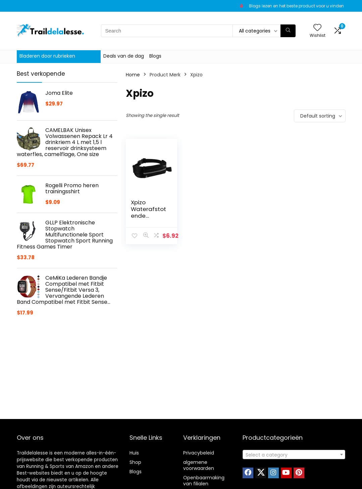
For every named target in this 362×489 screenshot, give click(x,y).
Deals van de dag (123, 56)
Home (133, 74)
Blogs (155, 56)
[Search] (288, 30)
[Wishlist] (317, 27)
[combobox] (294, 454)
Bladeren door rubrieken (47, 56)
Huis (134, 452)
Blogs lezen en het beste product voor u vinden (296, 6)
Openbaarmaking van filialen (203, 480)
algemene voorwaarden (198, 465)
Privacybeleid (198, 452)
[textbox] (294, 455)
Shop (135, 462)
